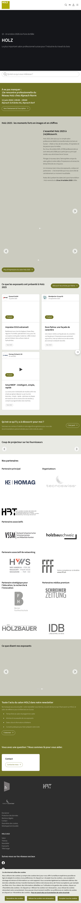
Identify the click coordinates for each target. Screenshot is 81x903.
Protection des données (10, 815)
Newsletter (5, 843)
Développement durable (10, 826)
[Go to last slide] (6, 251)
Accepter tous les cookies (68, 898)
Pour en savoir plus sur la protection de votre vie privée (50, 892)
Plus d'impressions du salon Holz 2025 (17, 269)
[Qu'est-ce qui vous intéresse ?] (40, 74)
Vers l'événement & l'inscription (15, 108)
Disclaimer (5, 813)
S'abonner (7, 732)
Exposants (5, 846)
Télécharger (6, 848)
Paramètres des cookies (10, 823)
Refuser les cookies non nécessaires (41, 898)
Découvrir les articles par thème (64, 286)
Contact (4, 821)
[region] (40, 886)
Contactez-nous (12, 764)
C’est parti (71, 425)
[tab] (39, 228)
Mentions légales (7, 818)
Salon (4, 838)
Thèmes (4, 841)
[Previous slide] (4, 449)
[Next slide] (75, 211)
